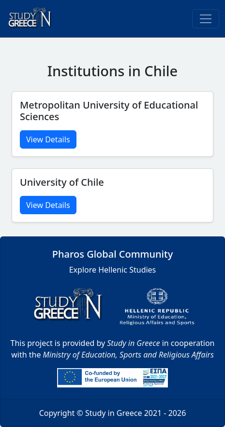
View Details (48, 139)
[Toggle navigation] (205, 18)
